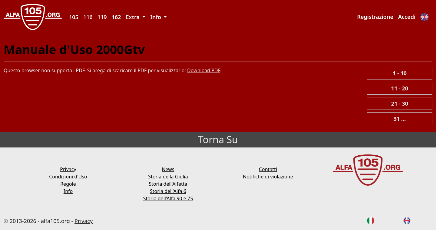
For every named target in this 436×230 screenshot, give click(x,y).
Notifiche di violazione (268, 176)
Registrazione (375, 16)
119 (102, 17)
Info (68, 191)
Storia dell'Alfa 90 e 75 (168, 198)
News (168, 169)
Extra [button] (133, 17)
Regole (68, 184)
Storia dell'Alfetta (168, 184)
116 (88, 17)
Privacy (68, 169)
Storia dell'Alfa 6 (168, 191)
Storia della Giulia (168, 176)
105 (73, 17)
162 (116, 17)
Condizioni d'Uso (68, 176)
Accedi (406, 16)
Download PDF (203, 70)
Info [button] (156, 17)
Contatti (268, 169)
